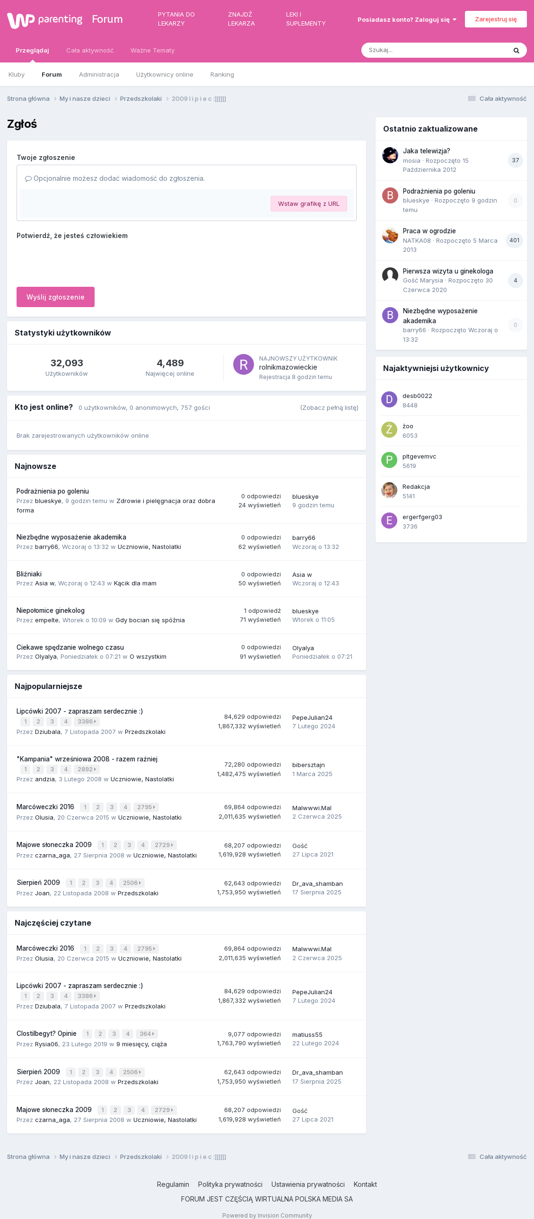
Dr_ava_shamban (317, 879)
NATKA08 (417, 240)
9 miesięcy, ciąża (141, 1035)
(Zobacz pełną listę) (329, 407)
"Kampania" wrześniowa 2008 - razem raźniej (87, 757)
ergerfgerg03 (422, 517)
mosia (411, 160)
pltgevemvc (420, 456)
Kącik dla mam (135, 583)
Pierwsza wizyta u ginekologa (448, 271)
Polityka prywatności (230, 1173)
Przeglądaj (32, 54)
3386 (88, 720)
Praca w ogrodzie (429, 231)
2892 (88, 767)
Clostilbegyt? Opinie (48, 1026)
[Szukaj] (410, 50)
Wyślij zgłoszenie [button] (55, 297)
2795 (147, 804)
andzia (45, 777)
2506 (133, 878)
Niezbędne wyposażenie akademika (71, 537)
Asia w (44, 583)
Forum (106, 19)
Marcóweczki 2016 (46, 804)
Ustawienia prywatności (308, 1173)
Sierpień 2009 (39, 878)
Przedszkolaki (145, 730)
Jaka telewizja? (426, 151)
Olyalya (46, 656)
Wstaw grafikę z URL (309, 203)
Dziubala (48, 730)
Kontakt (365, 1173)
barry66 (46, 546)
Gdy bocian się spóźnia (150, 620)
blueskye (48, 500)
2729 (165, 841)
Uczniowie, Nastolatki (149, 546)
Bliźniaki (29, 574)
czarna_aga (52, 851)
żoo (408, 426)
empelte (47, 620)
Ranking (222, 74)
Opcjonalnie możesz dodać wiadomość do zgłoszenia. (115, 178)
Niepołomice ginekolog (51, 610)
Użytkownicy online (164, 74)
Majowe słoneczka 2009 (55, 841)
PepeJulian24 (312, 716)
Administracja (99, 74)
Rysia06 (46, 1035)
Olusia (44, 814)
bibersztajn (308, 763)
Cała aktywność (90, 50)
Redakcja (416, 486)
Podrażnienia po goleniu (53, 491)
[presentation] (88, 261)
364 (147, 1026)
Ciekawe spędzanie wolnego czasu (70, 647)
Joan (42, 887)
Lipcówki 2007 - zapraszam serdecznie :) (80, 711)
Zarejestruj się (496, 19)
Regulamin (173, 1173)
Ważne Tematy (153, 50)
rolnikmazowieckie (288, 367)
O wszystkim (148, 656)
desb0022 (417, 395)
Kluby (17, 74)
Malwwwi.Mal (312, 805)
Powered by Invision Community (267, 1204)
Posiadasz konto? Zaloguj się (407, 19)
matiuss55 (307, 1026)
